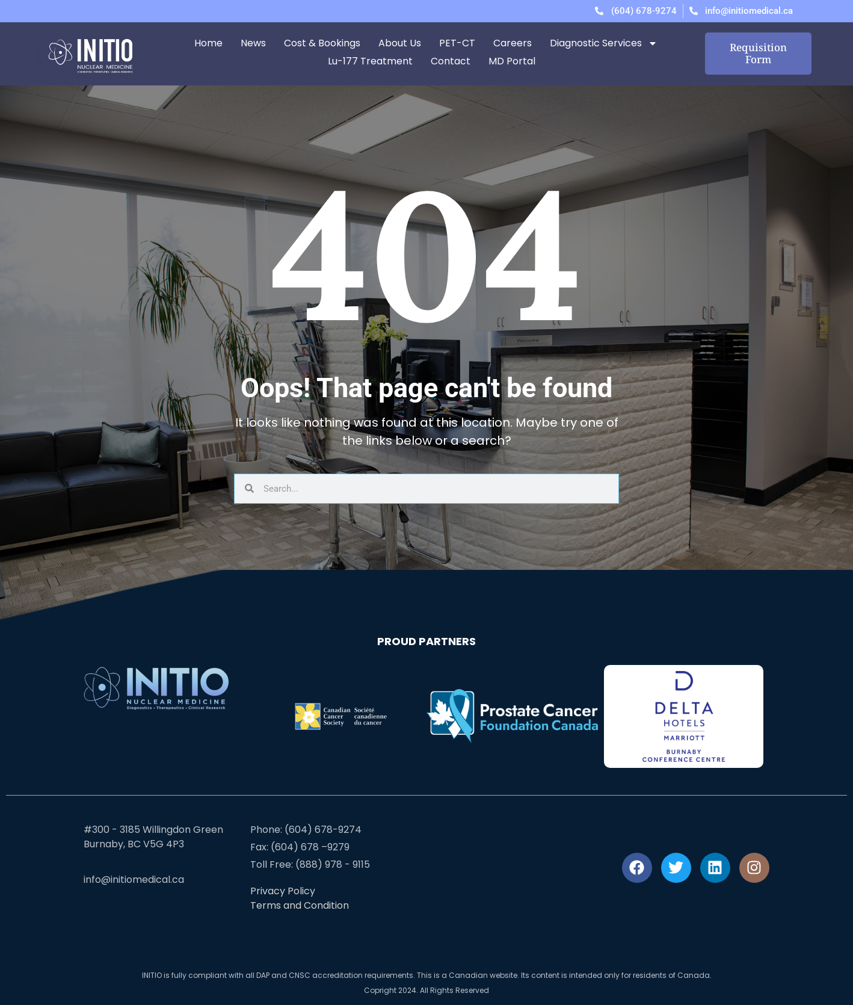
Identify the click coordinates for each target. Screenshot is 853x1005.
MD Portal (511, 61)
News (253, 43)
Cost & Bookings (322, 43)
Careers (512, 43)
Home (208, 43)
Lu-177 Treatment (370, 61)
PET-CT (457, 43)
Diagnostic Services (603, 43)
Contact (450, 61)
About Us (399, 43)
